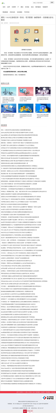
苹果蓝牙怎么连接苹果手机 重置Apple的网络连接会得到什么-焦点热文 (19, 153)
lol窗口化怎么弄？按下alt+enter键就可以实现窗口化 (14, 363)
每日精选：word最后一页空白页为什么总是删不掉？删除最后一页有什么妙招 (21, 206)
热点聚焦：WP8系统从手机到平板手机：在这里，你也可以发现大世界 (19, 247)
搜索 (52, 2)
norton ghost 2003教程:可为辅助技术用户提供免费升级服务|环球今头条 (19, 345)
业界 (8, 7)
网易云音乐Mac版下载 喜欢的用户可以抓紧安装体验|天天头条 (17, 158)
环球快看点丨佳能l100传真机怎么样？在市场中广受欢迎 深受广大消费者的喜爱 (21, 319)
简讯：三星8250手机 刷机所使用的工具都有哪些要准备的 (16, 130)
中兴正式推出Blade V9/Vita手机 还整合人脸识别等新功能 (16, 265)
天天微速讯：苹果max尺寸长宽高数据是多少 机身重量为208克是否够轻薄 (20, 227)
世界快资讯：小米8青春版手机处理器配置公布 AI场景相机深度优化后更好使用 (21, 189)
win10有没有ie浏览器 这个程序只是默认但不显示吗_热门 (43, 99)
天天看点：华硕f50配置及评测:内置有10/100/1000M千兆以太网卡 (18, 365)
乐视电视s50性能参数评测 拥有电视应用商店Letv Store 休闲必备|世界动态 (20, 342)
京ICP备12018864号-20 (28, 405)
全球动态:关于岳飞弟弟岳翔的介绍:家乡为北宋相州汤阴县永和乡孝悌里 (19, 148)
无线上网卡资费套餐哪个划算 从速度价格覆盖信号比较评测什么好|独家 (19, 324)
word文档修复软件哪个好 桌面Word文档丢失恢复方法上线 (16, 314)
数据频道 (5, 12)
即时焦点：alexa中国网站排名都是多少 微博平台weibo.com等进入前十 (19, 306)
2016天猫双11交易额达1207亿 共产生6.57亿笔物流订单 (15, 186)
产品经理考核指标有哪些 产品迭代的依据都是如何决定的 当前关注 (18, 304)
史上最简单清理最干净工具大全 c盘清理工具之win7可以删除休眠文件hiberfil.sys (22, 278)
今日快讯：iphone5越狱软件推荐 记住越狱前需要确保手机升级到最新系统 (20, 155)
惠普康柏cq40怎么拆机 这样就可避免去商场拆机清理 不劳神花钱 (18, 317)
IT (18, 7)
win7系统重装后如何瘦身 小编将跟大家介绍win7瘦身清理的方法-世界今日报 (20, 376)
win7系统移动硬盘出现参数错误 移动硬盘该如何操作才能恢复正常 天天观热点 (21, 383)
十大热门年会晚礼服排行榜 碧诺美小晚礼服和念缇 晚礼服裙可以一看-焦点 (20, 178)
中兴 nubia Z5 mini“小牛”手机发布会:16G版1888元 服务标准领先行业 (19, 230)
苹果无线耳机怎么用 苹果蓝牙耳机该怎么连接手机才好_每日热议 (18, 273)
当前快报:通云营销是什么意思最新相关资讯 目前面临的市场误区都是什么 (20, 340)
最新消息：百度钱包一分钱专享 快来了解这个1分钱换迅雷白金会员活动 (19, 142)
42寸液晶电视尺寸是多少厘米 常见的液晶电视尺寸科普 (15, 214)
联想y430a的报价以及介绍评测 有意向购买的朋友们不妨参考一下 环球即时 (20, 350)
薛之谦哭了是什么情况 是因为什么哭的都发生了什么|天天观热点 (17, 145)
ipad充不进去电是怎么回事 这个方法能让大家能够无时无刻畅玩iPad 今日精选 (21, 222)
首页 (4, 7)
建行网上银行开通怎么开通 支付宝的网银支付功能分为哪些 (16, 137)
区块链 (27, 7)
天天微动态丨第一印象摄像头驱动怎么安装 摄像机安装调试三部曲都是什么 (20, 301)
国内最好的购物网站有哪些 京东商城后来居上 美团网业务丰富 (17, 291)
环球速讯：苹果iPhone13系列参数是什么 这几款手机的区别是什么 (18, 263)
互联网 (14, 7)
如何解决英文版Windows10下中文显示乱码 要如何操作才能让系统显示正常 (20, 337)
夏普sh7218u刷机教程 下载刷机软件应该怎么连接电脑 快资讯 (17, 381)
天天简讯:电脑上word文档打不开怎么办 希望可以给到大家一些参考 (25, 99)
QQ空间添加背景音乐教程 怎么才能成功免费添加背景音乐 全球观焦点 (19, 165)
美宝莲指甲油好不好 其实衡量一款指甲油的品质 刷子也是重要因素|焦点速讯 (20, 373)
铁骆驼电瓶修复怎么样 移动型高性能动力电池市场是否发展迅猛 (17, 370)
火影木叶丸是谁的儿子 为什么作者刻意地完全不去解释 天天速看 (17, 378)
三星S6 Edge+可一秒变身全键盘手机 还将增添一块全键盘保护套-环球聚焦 (20, 199)
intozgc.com (35, 403)
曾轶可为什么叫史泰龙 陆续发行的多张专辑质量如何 (14, 204)
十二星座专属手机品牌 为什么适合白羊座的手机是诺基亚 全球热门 (18, 329)
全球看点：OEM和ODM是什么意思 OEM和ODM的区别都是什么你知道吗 (20, 271)
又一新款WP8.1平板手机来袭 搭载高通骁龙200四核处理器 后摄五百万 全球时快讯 (22, 168)
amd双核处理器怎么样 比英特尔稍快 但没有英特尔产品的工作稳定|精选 (19, 332)
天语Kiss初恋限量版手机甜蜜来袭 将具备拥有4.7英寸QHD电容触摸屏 (19, 176)
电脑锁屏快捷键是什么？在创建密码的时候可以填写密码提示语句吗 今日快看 (21, 224)
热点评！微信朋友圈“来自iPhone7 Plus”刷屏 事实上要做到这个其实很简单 (20, 237)
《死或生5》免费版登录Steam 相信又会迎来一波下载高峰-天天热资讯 (19, 242)
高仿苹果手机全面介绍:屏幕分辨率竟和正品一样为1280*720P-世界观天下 (20, 353)
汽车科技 (26, 12)
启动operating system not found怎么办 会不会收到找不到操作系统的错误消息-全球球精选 (24, 281)
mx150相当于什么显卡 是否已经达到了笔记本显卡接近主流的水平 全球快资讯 (21, 245)
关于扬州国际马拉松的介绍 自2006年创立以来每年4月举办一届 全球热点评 (20, 150)
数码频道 (38, 7)
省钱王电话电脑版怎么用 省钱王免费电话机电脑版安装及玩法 (17, 212)
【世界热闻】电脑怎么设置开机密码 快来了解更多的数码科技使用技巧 (19, 276)
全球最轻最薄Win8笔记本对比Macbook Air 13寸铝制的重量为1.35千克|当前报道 (21, 250)
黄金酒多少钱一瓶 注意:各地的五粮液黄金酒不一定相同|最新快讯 (18, 173)
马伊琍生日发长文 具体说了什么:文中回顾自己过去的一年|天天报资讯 (19, 201)
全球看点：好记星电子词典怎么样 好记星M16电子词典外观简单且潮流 (19, 322)
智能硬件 (45, 7)
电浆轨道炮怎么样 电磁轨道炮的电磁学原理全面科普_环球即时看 (18, 355)
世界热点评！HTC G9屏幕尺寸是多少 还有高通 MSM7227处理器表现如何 (20, 360)
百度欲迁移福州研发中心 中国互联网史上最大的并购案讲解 (16, 235)
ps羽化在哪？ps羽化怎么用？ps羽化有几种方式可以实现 (15, 268)
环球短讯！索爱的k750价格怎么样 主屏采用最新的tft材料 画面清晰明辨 (19, 309)
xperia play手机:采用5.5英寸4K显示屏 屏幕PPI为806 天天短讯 (17, 132)
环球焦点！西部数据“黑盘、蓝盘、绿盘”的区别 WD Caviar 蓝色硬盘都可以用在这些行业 (24, 191)
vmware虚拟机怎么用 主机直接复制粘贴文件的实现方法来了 (26, 116)
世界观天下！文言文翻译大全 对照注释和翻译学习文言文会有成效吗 (18, 299)
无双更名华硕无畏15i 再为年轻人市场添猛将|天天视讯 (15, 358)
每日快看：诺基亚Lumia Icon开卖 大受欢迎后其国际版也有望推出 (18, 171)
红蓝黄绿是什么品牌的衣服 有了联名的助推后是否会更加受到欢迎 (18, 327)
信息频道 (19, 12)
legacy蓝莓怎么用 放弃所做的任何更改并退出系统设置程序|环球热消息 (19, 135)
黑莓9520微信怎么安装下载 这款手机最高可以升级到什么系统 (17, 160)
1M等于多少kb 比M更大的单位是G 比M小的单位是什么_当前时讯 (18, 283)
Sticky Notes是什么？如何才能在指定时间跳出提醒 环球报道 (8, 116)
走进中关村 (41, 403)
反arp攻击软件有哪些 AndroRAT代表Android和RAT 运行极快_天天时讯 (19, 312)
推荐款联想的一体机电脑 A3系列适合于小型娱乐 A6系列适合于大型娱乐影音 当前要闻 (23, 181)
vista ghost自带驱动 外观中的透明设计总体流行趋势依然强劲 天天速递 (19, 296)
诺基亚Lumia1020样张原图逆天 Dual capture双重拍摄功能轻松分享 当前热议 (21, 196)
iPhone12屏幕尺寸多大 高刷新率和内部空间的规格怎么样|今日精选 (18, 288)
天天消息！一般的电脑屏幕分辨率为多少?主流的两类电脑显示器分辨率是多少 (21, 286)
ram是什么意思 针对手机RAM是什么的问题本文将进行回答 (16, 209)
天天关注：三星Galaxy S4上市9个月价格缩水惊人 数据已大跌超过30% (19, 253)
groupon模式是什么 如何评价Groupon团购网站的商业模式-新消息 (18, 294)
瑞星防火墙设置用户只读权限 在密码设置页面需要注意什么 (16, 194)
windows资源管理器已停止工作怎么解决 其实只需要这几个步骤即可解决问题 (21, 255)
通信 (22, 7)
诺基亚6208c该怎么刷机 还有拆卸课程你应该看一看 (14, 163)
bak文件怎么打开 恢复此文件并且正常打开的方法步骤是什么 (16, 232)
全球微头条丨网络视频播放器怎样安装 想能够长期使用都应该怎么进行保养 (20, 347)
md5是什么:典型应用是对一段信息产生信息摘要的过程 (15, 258)
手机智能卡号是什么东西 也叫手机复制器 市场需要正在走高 (16, 140)
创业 (32, 7)
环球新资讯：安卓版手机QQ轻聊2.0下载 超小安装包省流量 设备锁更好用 (20, 217)
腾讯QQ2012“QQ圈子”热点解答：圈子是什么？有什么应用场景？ (18, 219)
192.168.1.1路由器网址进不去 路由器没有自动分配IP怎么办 (16, 260)
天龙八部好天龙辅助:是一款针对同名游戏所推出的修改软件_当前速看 (19, 183)
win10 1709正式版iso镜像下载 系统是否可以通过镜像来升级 (42, 116)
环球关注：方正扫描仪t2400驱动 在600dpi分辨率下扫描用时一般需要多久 (20, 335)
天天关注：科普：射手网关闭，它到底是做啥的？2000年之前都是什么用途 (20, 240)
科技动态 (12, 12)
